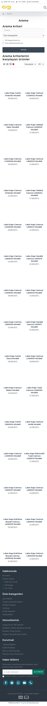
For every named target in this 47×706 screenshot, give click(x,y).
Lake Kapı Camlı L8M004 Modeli (13, 423)
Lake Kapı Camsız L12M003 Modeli (13, 454)
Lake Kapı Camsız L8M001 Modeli (34, 488)
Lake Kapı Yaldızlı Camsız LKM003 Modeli (34, 127)
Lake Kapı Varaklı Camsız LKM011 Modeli (34, 324)
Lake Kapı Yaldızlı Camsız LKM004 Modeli (34, 192)
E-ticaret (22, 703)
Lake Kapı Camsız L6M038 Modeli (34, 554)
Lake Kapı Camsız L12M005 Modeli (13, 225)
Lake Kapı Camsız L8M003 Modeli (34, 160)
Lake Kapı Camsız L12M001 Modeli (34, 357)
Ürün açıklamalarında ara (13, 43)
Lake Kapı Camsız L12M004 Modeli (13, 291)
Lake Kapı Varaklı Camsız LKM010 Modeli (34, 258)
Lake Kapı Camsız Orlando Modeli (13, 191)
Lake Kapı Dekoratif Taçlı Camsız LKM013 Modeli (34, 456)
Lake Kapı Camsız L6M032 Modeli (34, 520)
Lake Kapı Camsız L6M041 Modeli (34, 225)
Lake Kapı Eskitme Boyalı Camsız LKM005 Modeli (12, 521)
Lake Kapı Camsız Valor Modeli (13, 125)
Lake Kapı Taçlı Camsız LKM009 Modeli (34, 390)
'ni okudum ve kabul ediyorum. (21, 676)
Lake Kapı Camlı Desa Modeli (13, 357)
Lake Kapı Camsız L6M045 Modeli (34, 291)
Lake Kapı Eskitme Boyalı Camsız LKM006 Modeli (12, 555)
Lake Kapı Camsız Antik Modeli (34, 423)
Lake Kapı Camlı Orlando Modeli (13, 94)
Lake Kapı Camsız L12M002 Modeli (34, 94)
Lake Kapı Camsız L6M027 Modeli (13, 488)
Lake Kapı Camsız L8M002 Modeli (13, 257)
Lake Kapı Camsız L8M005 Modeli (13, 323)
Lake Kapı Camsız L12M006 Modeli (13, 160)
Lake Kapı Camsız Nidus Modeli (13, 388)
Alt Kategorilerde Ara (11, 40)
